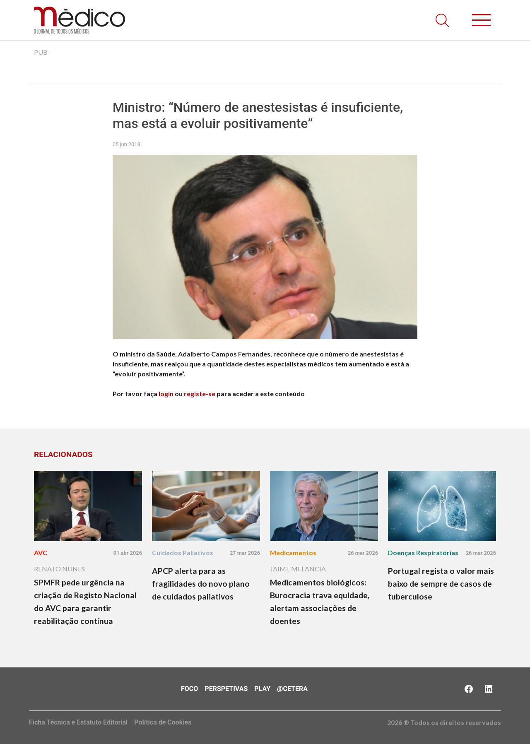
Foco (189, 689)
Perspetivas (226, 689)
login (166, 393)
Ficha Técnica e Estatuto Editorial (78, 722)
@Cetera (292, 689)
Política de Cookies (162, 722)
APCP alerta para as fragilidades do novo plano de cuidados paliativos (201, 583)
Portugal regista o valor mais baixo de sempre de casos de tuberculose (441, 583)
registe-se (199, 393)
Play (262, 689)
